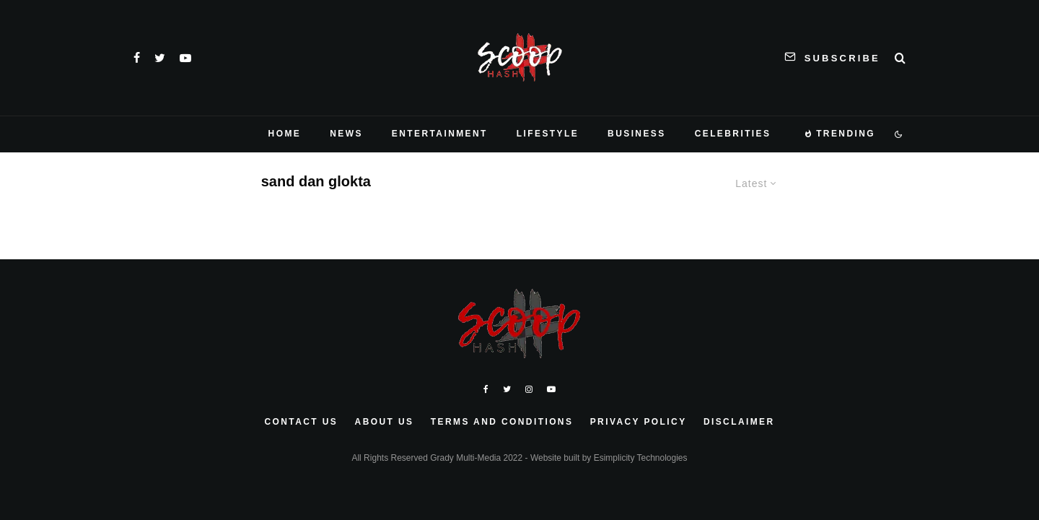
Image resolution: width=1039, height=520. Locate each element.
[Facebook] (136, 58)
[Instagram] (529, 389)
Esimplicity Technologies (641, 458)
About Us (384, 422)
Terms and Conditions (502, 422)
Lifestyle (548, 134)
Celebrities (733, 134)
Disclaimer (739, 422)
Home (285, 134)
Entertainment (440, 134)
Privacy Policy (638, 422)
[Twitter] (159, 58)
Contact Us (301, 422)
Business (637, 134)
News (346, 134)
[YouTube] (185, 58)
